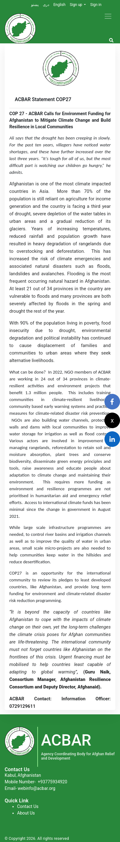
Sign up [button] (76, 4)
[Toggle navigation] (108, 16)
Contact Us (28, 806)
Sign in (95, 4)
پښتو (35, 4)
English (59, 4)
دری (46, 4)
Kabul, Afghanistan (23, 775)
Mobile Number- (36, 781)
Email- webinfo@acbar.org (30, 788)
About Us (26, 812)
